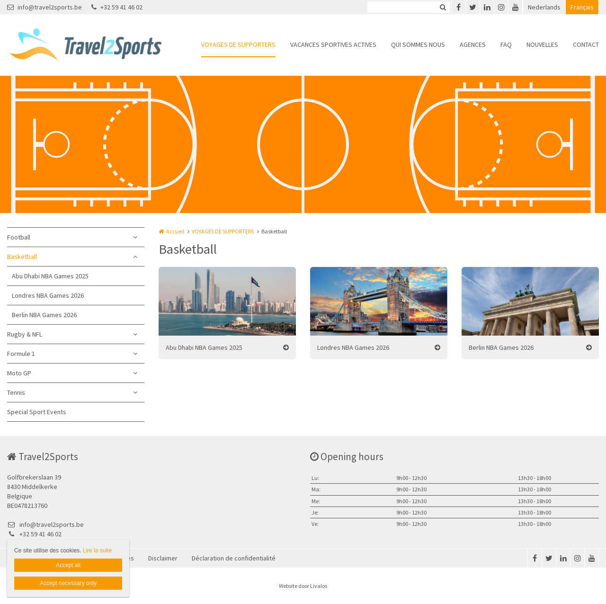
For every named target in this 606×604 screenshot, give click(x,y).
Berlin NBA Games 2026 (44, 315)
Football (18, 237)
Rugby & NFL (24, 334)
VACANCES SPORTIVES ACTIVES (333, 44)
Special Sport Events (36, 412)
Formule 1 (21, 353)
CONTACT (586, 44)
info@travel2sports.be (44, 7)
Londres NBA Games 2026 (48, 295)
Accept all (68, 565)
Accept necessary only (68, 583)
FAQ (506, 44)
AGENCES (473, 44)
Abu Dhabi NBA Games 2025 (50, 276)
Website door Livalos (303, 585)
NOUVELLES (542, 44)
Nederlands (544, 7)
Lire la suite (97, 550)
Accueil (175, 231)
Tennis (16, 392)
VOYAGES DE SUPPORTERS (238, 44)
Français (582, 7)
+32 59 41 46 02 (117, 7)
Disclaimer (163, 558)
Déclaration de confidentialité (234, 558)
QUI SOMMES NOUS (418, 44)
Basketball (22, 256)
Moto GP (19, 373)
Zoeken (443, 7)
